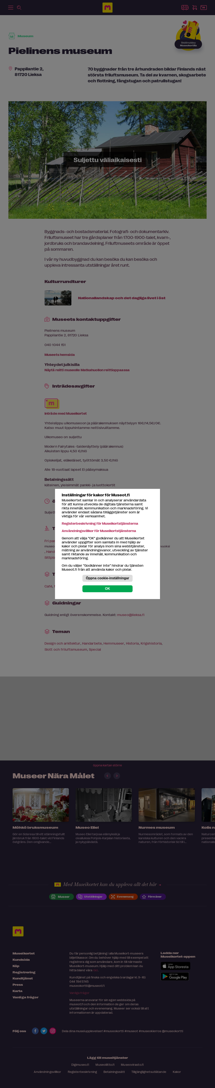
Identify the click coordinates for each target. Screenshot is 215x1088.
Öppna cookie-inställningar (107, 578)
